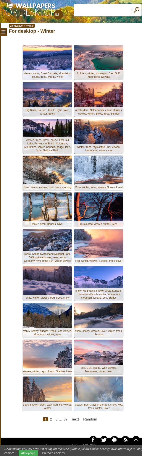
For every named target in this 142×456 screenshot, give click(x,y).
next (75, 419)
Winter (30, 25)
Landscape (16, 25)
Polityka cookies (53, 453)
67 (65, 419)
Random (90, 419)
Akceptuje (28, 453)
